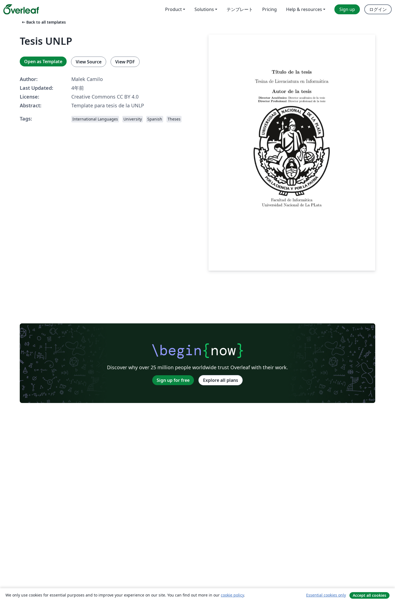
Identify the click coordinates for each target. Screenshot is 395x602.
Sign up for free (173, 380)
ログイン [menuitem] (378, 9)
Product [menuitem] (173, 9)
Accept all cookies (369, 595)
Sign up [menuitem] (347, 9)
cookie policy (232, 595)
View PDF (125, 62)
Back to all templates (43, 22)
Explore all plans (220, 380)
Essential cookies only (326, 595)
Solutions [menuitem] (204, 9)
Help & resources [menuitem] (304, 9)
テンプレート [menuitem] (240, 9)
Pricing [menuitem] (269, 9)
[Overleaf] (21, 9)
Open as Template (43, 61)
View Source (88, 62)
